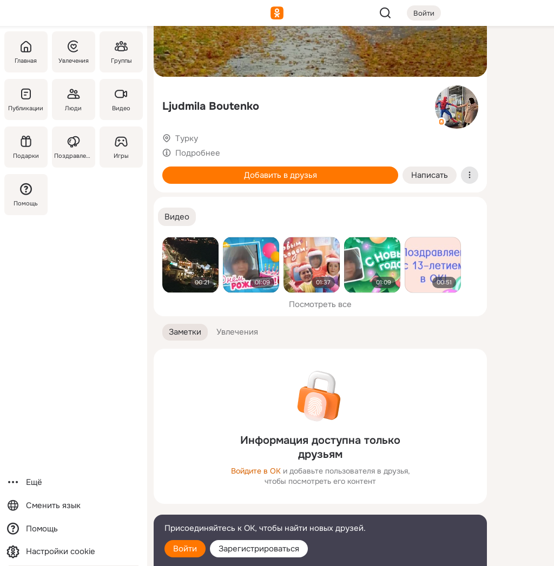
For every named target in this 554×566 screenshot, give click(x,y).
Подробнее (197, 153)
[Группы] (121, 52)
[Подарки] (26, 147)
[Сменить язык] (73, 505)
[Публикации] (26, 99)
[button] (177, 217)
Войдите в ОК (256, 471)
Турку (186, 138)
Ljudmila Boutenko (210, 106)
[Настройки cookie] (73, 551)
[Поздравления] (73, 147)
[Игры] (121, 147)
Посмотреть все (320, 304)
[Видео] (121, 99)
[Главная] (26, 52)
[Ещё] (73, 482)
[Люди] (73, 99)
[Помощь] (26, 194)
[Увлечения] (73, 52)
